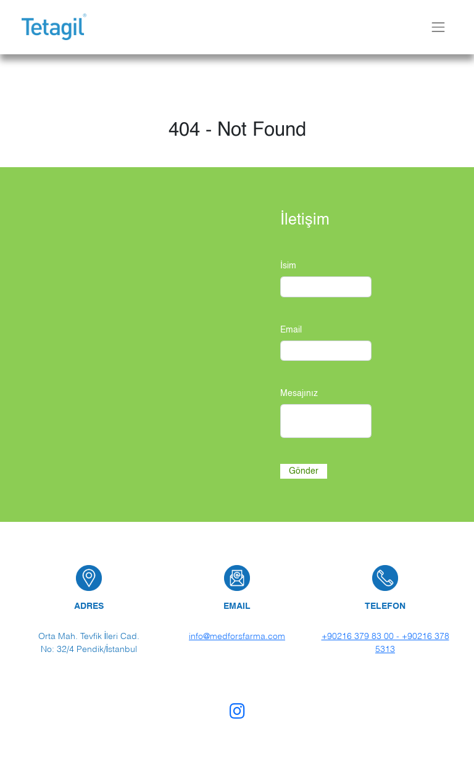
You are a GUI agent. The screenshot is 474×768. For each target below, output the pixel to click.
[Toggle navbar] (437, 27)
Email (291, 329)
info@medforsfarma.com (237, 636)
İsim (288, 265)
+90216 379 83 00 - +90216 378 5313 (385, 642)
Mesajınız (299, 393)
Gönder (303, 471)
